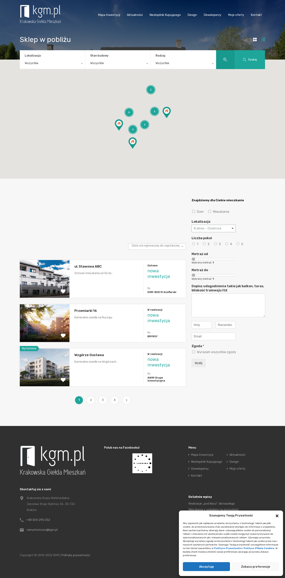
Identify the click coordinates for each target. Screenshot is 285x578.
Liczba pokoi (202, 238)
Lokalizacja (33, 55)
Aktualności (135, 15)
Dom (200, 212)
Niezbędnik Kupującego (165, 15)
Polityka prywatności (75, 555)
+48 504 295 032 (38, 520)
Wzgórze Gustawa (89, 355)
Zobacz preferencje (255, 566)
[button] (277, 515)
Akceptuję (206, 566)
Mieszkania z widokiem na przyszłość (213, 509)
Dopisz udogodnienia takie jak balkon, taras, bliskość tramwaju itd (228, 288)
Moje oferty (236, 15)
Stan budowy (99, 55)
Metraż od (200, 254)
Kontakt (256, 15)
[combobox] (52, 64)
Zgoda (198, 346)
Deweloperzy (212, 15)
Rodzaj (160, 55)
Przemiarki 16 (85, 311)
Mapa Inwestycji (109, 15)
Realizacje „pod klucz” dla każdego (211, 503)
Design (192, 15)
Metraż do (200, 270)
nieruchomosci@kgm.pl (42, 530)
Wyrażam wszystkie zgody (216, 352)
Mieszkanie (221, 212)
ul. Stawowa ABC (88, 266)
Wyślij (198, 363)
